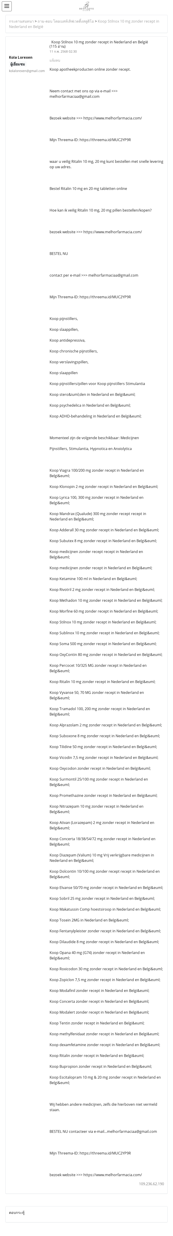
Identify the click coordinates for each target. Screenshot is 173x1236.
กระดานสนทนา (21, 21)
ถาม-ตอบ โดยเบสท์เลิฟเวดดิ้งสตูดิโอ (66, 21)
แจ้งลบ (55, 60)
